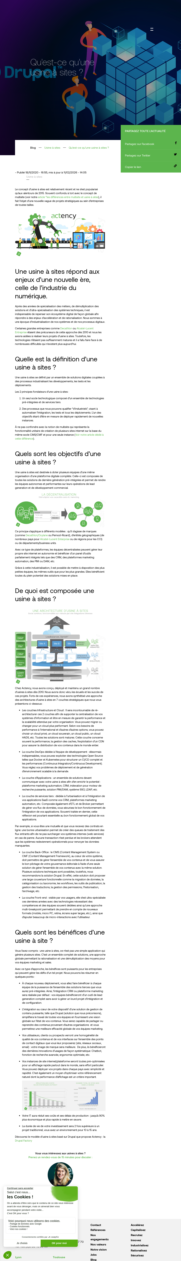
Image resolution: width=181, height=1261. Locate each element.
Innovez (136, 1240)
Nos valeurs (98, 1244)
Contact (95, 1224)
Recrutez (136, 1235)
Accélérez (137, 1224)
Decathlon (66, 328)
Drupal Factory (23, 1140)
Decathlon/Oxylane (37, 535)
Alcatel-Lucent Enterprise (54, 539)
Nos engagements (99, 1237)
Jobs (93, 1254)
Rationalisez (139, 1250)
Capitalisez (138, 1229)
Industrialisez (139, 1245)
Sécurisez (137, 1255)
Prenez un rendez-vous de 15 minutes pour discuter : (60, 1157)
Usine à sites (52, 147)
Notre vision (98, 1249)
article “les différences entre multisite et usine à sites (68, 197)
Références (98, 1229)
